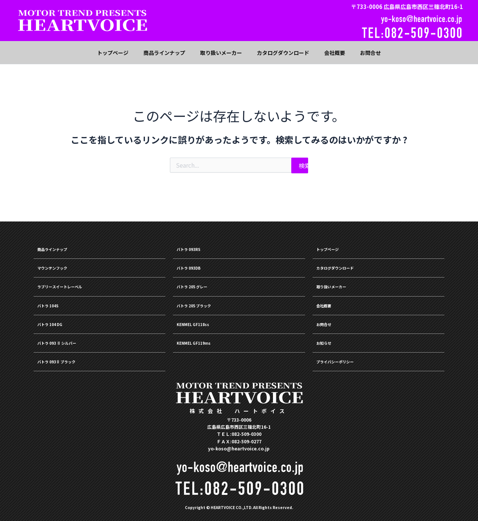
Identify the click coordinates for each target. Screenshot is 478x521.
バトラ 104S (54, 302)
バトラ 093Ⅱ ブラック (67, 361)
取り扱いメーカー (340, 282)
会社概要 (328, 302)
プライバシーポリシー (346, 361)
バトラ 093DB (195, 262)
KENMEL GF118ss (201, 321)
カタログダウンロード (346, 262)
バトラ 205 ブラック (204, 302)
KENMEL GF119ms (202, 341)
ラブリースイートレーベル (73, 282)
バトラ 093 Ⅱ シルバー (68, 341)
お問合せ (328, 321)
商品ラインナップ (61, 242)
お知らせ (328, 341)
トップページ (334, 242)
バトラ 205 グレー (201, 282)
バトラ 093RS (195, 242)
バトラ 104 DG (57, 321)
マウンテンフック (61, 262)
